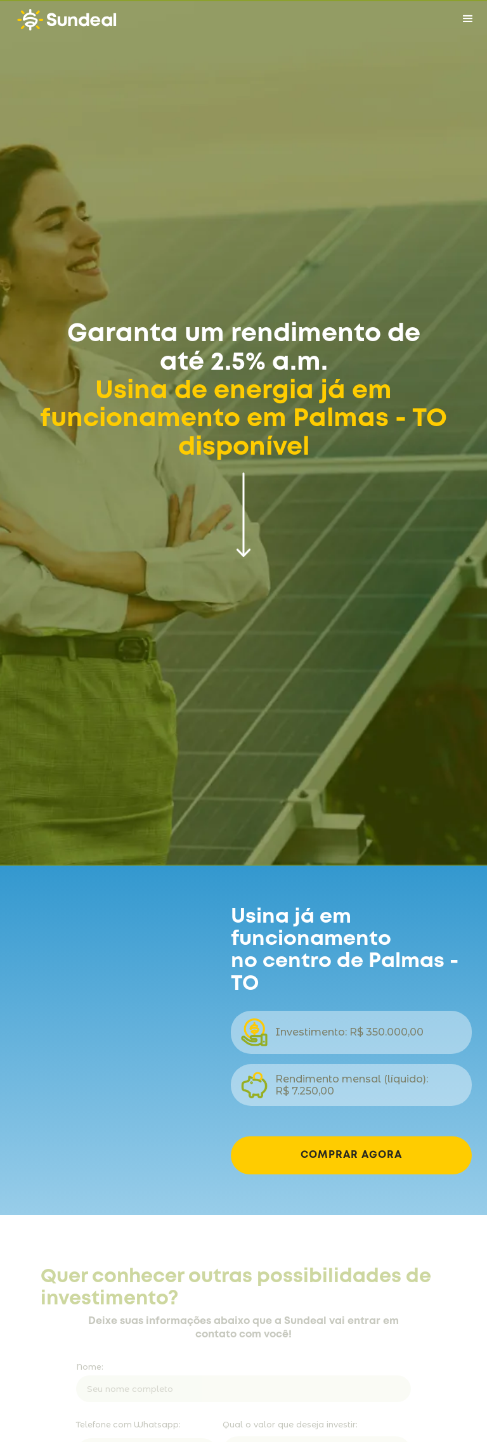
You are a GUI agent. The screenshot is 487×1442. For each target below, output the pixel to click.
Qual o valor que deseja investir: (290, 1426)
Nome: (89, 1369)
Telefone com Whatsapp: (128, 1426)
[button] (468, 19)
